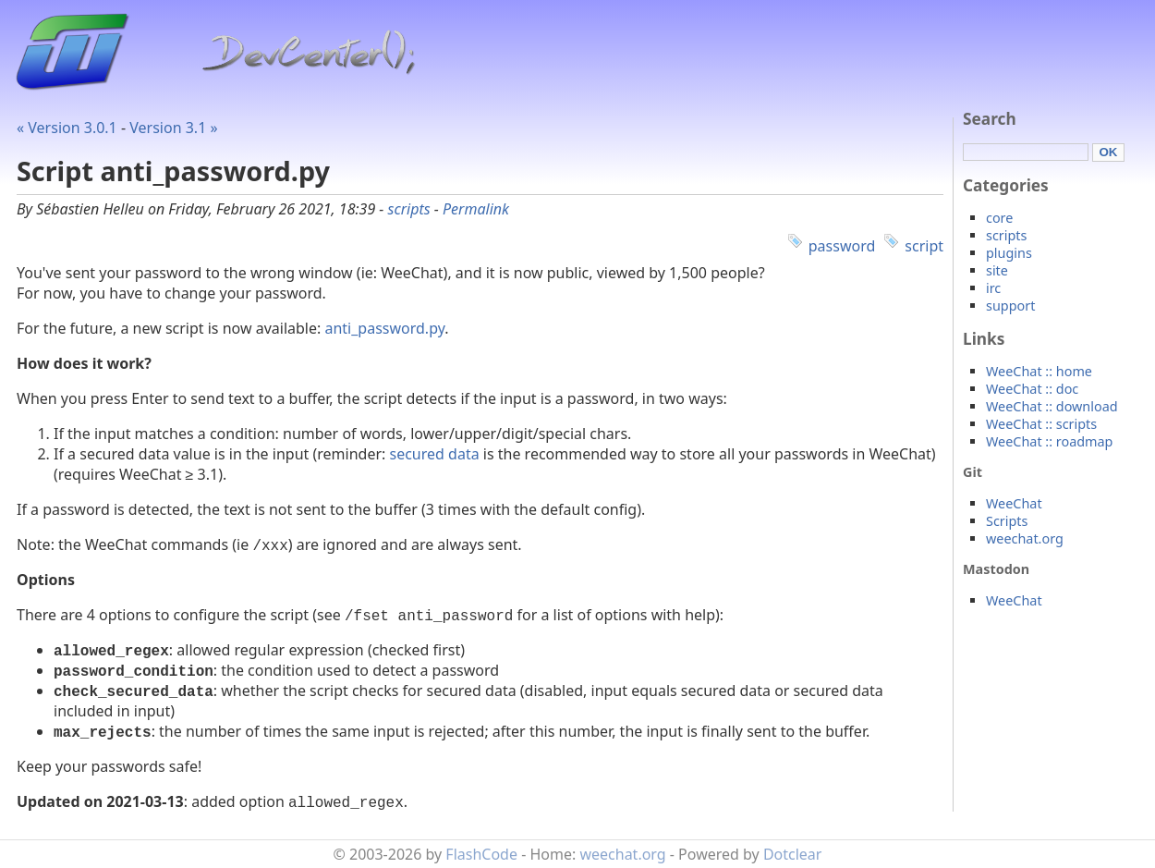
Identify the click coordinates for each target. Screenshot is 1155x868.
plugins (1009, 253)
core (999, 217)
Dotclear (792, 854)
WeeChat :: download (1052, 406)
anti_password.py (384, 328)
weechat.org (1025, 538)
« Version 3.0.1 (67, 127)
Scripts (1006, 521)
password (842, 246)
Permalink (476, 209)
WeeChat (1014, 503)
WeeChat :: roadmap (1049, 441)
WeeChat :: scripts (1041, 424)
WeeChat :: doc (1032, 388)
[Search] (1025, 152)
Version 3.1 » (173, 127)
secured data (435, 454)
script (924, 246)
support (1010, 305)
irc (993, 288)
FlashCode (481, 854)
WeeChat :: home (1039, 371)
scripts (409, 209)
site (997, 270)
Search (989, 118)
